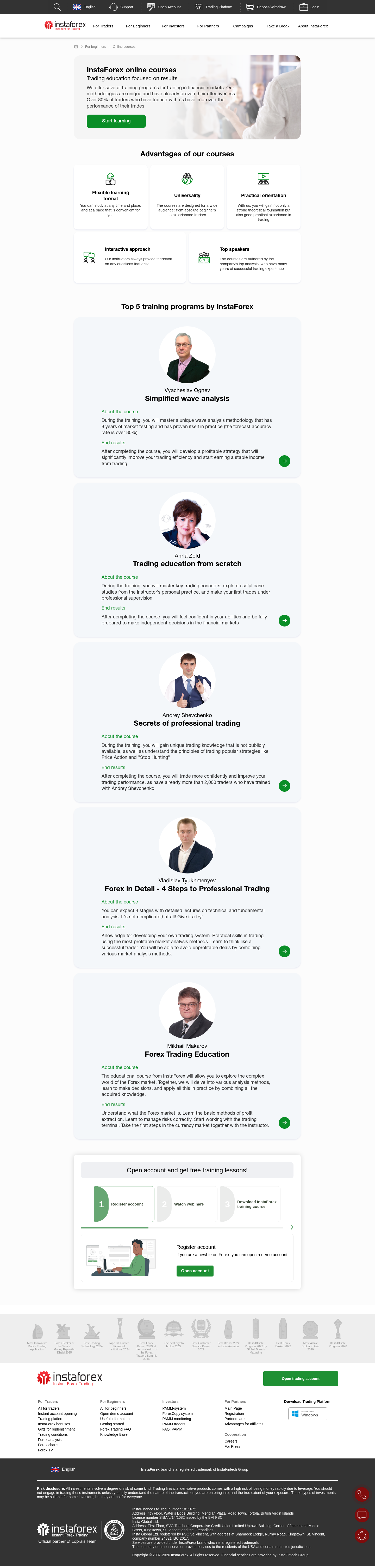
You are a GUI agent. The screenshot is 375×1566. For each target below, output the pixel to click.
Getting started (112, 1424)
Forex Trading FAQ (115, 1429)
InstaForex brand (156, 1469)
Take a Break (278, 26)
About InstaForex (313, 26)
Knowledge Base (114, 1434)
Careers (231, 1441)
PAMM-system (174, 1408)
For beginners (95, 47)
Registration (234, 1413)
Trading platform (51, 1419)
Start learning (116, 121)
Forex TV (45, 1450)
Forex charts (48, 1445)
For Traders (103, 26)
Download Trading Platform (308, 1401)
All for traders (49, 1408)
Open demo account (116, 1413)
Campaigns (243, 26)
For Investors (173, 26)
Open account (195, 1271)
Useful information (115, 1419)
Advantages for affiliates (243, 1424)
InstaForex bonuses (54, 1424)
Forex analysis (49, 1440)
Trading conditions (53, 1434)
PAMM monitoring (176, 1419)
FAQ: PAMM (172, 1429)
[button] (292, 1228)
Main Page (233, 1408)
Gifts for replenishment (56, 1429)
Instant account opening (57, 1413)
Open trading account (301, 1378)
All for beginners (113, 1408)
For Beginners (138, 26)
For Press (232, 1446)
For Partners (208, 26)
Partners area (235, 1419)
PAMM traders (173, 1424)
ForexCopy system (177, 1413)
